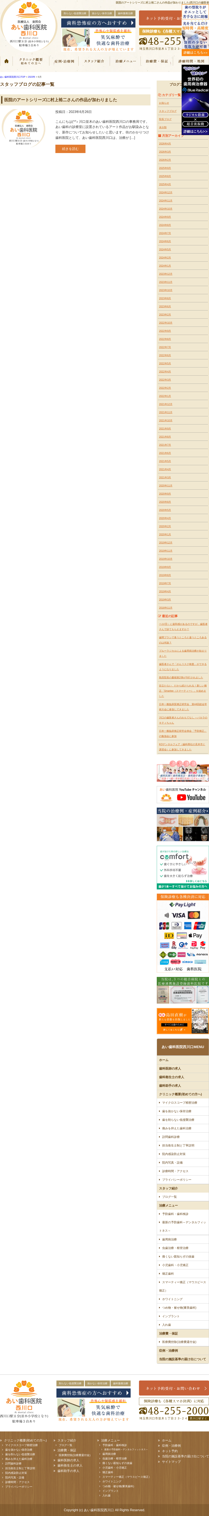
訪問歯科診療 (171, 1137)
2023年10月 (165, 290)
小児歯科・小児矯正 (175, 1265)
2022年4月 (165, 371)
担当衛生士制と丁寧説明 (178, 1145)
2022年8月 (165, 339)
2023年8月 (165, 298)
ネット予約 (170, 1451)
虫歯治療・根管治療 (175, 1248)
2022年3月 (165, 379)
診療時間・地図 (191, 61)
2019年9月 (165, 567)
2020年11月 (165, 485)
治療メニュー (125, 61)
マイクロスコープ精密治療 (179, 1102)
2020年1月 (165, 534)
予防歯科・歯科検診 (175, 1214)
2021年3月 (165, 477)
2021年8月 (165, 436)
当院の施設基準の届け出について (182, 1359)
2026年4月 (165, 143)
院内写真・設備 (172, 1162)
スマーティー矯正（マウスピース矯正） (182, 1286)
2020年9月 (165, 493)
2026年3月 (165, 151)
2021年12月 (165, 404)
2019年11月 (165, 550)
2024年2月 (165, 257)
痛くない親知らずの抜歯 (178, 1256)
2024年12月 (165, 192)
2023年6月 (165, 306)
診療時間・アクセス (175, 1171)
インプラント (171, 1316)
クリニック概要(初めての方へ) (31, 61)
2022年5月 (165, 363)
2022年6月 (165, 355)
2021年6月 (165, 453)
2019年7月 (165, 583)
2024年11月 (165, 200)
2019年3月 (165, 599)
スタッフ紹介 (94, 61)
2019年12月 (165, 542)
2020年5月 (165, 510)
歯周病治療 (169, 1239)
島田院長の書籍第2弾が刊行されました (181, 677)
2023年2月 (165, 314)
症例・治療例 (63, 61)
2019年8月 (165, 575)
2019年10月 (165, 558)
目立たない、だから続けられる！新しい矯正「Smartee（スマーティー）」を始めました (183, 691)
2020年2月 (165, 526)
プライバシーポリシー (176, 1179)
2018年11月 (165, 607)
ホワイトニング (172, 1299)
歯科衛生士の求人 (171, 1077)
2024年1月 (165, 265)
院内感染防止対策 (174, 1154)
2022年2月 (165, 387)
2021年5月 (165, 461)
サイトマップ (171, 1461)
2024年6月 (165, 241)
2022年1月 (165, 396)
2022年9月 (165, 330)
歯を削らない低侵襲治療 (178, 1119)
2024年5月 (165, 249)
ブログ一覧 (169, 1196)
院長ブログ (165, 119)
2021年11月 (165, 412)
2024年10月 (165, 208)
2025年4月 (165, 184)
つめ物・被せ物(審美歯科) (179, 1307)
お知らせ (164, 102)
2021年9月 (165, 428)
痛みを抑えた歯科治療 (176, 1128)
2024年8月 (165, 225)
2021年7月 (165, 444)
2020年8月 (165, 501)
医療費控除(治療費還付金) (179, 1342)
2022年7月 (165, 347)
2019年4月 (165, 591)
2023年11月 (165, 282)
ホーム (6, 61)
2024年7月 (165, 233)
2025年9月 (165, 168)
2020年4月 (165, 518)
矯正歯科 (168, 1273)
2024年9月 (165, 216)
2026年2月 (165, 159)
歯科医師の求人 (170, 1068)
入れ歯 (166, 1324)
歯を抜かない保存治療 (176, 1111)
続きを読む (70, 149)
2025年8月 (165, 176)
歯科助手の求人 (170, 1085)
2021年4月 (165, 469)
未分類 (163, 127)
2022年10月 (165, 322)
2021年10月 (165, 420)
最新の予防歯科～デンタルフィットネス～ (182, 1226)
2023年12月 (165, 273)
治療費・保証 (157, 61)
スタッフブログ (168, 111)
